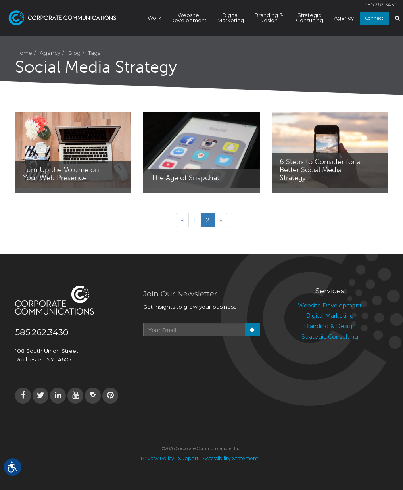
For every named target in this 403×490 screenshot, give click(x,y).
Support (188, 458)
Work (154, 18)
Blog (74, 53)
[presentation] (203, 355)
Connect (374, 18)
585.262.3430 (381, 4)
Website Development (188, 17)
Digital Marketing (230, 17)
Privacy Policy (157, 458)
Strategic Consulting (309, 17)
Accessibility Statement (230, 458)
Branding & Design (269, 17)
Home (23, 53)
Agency (344, 18)
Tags (94, 53)
